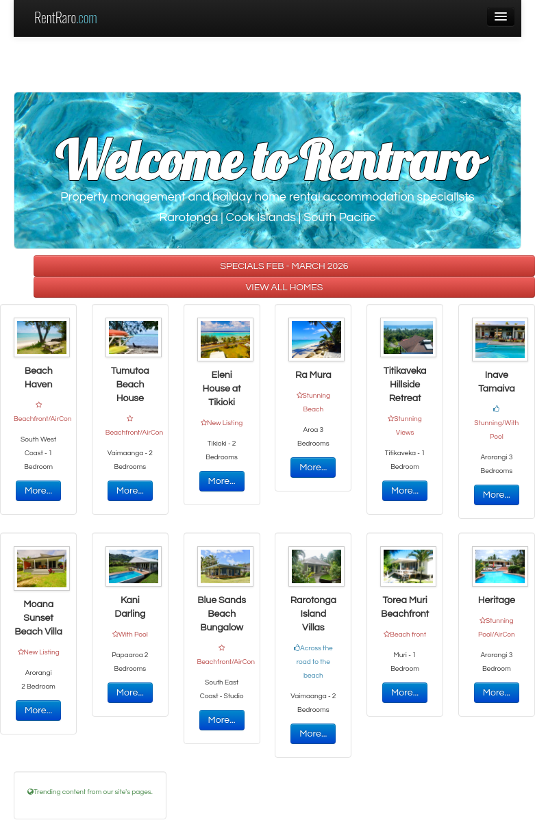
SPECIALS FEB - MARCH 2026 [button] (284, 266)
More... (38, 491)
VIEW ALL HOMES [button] (284, 287)
